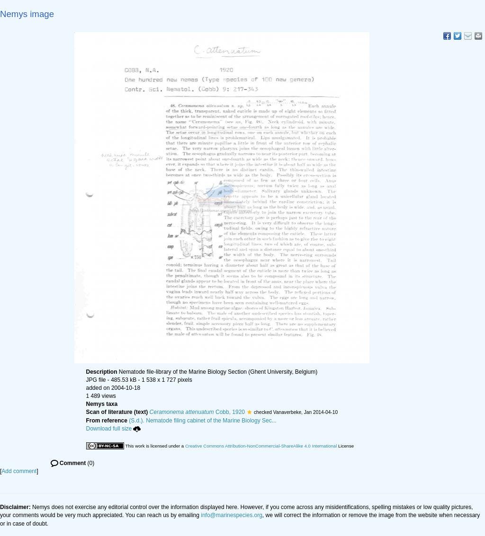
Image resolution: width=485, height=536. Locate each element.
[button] (249, 412)
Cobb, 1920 (197, 412)
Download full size (113, 428)
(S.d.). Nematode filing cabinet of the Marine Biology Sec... (203, 420)
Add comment (18, 471)
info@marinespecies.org (231, 515)
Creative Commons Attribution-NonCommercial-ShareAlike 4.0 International (261, 445)
